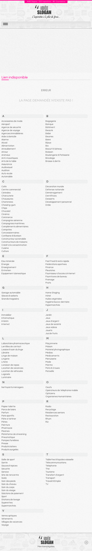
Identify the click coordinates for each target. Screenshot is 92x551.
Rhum (48, 419)
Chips (4, 208)
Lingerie (5, 359)
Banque (49, 124)
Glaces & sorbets (9, 296)
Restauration (51, 416)
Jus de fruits (51, 333)
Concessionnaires (10, 233)
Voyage (5, 525)
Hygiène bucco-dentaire (57, 302)
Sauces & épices (9, 466)
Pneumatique (8, 437)
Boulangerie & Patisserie (57, 155)
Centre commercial (11, 190)
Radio (48, 406)
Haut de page (86, 542)
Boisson (49, 152)
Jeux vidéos (51, 327)
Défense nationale (54, 190)
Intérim (4, 321)
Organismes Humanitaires (58, 396)
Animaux (5, 155)
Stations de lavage (10, 500)
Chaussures (7, 199)
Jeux (47, 318)
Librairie (5, 353)
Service (5, 472)
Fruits (48, 283)
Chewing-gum (8, 205)
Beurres (49, 136)
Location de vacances (12, 368)
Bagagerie (50, 121)
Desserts (49, 199)
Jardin (48, 315)
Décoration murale (54, 186)
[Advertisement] (46, 50)
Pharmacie (6, 428)
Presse (4, 443)
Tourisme (50, 472)
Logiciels (5, 374)
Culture (5, 251)
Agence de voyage (10, 130)
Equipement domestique (13, 273)
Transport (50, 478)
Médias (49, 353)
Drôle (48, 205)
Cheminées (7, 202)
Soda (4, 478)
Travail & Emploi (53, 481)
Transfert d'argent (54, 475)
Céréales (5, 193)
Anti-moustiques (9, 158)
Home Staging (52, 293)
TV (46, 484)
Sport (4, 496)
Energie (5, 264)
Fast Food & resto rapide (57, 261)
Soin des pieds (8, 481)
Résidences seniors (55, 413)
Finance (49, 267)
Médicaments (52, 356)
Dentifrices (51, 196)
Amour (4, 152)
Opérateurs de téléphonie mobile (61, 390)
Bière (48, 140)
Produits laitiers (8, 446)
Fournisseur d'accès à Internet (60, 273)
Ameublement (8, 149)
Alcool (4, 143)
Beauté (49, 130)
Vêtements (7, 519)
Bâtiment (50, 127)
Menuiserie (50, 359)
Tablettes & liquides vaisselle (59, 459)
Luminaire (6, 377)
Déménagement (53, 193)
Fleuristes (50, 270)
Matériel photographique (57, 350)
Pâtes (4, 422)
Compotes (6, 230)
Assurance (6, 164)
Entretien (6, 270)
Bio (47, 146)
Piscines (5, 431)
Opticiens (50, 393)
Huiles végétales (53, 299)
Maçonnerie (51, 343)
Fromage (49, 280)
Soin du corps (7, 487)
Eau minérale (7, 261)
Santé (4, 463)
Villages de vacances (11, 522)
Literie (4, 362)
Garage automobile (10, 293)
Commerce (7, 217)
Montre (49, 365)
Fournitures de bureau (56, 277)
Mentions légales (46, 546)
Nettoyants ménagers (12, 387)
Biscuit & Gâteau (53, 149)
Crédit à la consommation (14, 245)
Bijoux (48, 143)
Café (4, 186)
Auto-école (6, 173)
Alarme (5, 140)
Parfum (5, 413)
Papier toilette (8, 406)
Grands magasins (10, 299)
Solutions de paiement (12, 493)
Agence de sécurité (11, 127)
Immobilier (6, 315)
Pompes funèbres (10, 440)
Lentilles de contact (11, 346)
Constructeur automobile (13, 239)
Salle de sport (8, 459)
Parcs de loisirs (8, 409)
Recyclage (50, 409)
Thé (47, 469)
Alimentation (7, 146)
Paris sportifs (7, 416)
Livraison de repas (10, 365)
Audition (5, 170)
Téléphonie (51, 466)
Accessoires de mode (11, 121)
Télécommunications (55, 463)
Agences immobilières (12, 133)
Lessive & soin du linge (12, 350)
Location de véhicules (12, 371)
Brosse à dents (52, 161)
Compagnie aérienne (11, 220)
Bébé (48, 133)
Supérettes (7, 503)
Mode (48, 362)
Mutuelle (49, 371)
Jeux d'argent (52, 321)
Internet (5, 324)
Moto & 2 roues (52, 368)
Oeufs (48, 387)
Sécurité (5, 469)
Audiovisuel (6, 167)
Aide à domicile (8, 136)
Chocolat (5, 211)
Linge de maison (9, 356)
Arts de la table (8, 161)
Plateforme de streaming (13, 434)
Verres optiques (9, 516)
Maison (48, 346)
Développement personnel (58, 202)
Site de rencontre (10, 475)
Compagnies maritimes (12, 223)
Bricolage (50, 158)
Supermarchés (8, 506)
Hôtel (48, 296)
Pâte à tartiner (8, 419)
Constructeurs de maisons (14, 242)
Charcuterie (7, 196)
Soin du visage (8, 490)
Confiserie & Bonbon (11, 236)
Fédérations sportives (56, 264)
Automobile (7, 177)
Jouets (48, 330)
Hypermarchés (52, 305)
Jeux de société (53, 324)
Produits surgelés (9, 450)
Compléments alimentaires (14, 227)
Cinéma (5, 214)
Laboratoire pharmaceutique (15, 343)
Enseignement (8, 267)
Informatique (7, 318)
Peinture (5, 425)
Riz (47, 422)
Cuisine (5, 248)
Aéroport (5, 124)
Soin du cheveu (8, 484)
